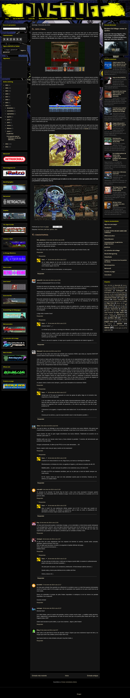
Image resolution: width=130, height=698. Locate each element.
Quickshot (124, 309)
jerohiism (107, 247)
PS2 (109, 307)
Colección (31, 19)
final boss (40, 229)
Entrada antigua (92, 675)
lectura (119, 321)
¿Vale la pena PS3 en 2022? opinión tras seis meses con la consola (119, 64)
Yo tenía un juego (109, 272)
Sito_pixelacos (41, 240)
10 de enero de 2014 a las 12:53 (49, 522)
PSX (123, 307)
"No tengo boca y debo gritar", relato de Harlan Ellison (119, 188)
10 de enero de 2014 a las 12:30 (57, 458)
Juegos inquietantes (119, 299)
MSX (125, 301)
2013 (6, 144)
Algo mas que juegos (110, 224)
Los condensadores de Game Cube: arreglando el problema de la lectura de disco (119, 157)
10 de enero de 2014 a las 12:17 (57, 259)
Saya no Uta (115, 310)
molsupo (39, 608)
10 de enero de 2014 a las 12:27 (57, 392)
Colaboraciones (67, 19)
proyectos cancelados (119, 325)
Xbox (105, 318)
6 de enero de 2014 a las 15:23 (52, 351)
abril (8, 122)
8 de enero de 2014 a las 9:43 (49, 425)
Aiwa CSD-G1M (108, 285)
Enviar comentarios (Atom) (69, 682)
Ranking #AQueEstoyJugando (48, 19)
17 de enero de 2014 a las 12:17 (52, 584)
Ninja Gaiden (108, 305)
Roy (38, 522)
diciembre (10, 108)
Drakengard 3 (108, 292)
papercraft (107, 325)
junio (8, 119)
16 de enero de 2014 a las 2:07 (51, 539)
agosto (9, 117)
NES (124, 303)
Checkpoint (107, 228)
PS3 (113, 307)
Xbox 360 (113, 318)
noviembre (10, 111)
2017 (6, 97)
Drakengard (119, 290)
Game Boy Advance (109, 296)
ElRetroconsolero (109, 236)
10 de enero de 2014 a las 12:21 (57, 323)
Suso (43, 259)
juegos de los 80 (111, 319)
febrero (9, 128)
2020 (6, 94)
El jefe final (10, 133)
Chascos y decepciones (118, 287)
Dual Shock (117, 292)
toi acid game (118, 328)
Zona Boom (107, 275)
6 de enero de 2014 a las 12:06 (55, 240)
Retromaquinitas (109, 265)
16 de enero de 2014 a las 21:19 (57, 558)
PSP (119, 307)
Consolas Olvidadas (120, 289)
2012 (6, 147)
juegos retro (109, 322)
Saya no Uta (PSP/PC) (119, 77)
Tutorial (112, 316)
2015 (6, 102)
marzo (9, 125)
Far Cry (114, 294)
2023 (6, 85)
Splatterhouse (120, 314)
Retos (107, 310)
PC (126, 305)
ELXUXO (39, 584)
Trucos (106, 316)
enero (9, 131)
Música (118, 303)
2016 (6, 99)
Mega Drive (110, 303)
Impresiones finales (110, 298)
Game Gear (120, 296)
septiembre (10, 114)
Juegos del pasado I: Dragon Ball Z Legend (119, 124)
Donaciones (79, 19)
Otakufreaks (108, 257)
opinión (52, 229)
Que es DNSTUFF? (18, 19)
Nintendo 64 (119, 305)
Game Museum (109, 239)
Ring (38, 630)
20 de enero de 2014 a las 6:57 (49, 630)
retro (56, 229)
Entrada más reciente (39, 675)
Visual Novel (121, 316)
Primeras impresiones (111, 309)
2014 (6, 105)
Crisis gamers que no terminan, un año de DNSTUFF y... (14, 138)
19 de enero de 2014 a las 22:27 (52, 608)
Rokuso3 (39, 351)
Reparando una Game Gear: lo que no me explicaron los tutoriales (119, 93)
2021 (6, 91)
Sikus (38, 425)
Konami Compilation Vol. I (115, 301)
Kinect (105, 301)
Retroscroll (107, 268)
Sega (122, 310)
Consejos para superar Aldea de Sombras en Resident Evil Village (119, 109)
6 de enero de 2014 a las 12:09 (51, 280)
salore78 (39, 280)
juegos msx (121, 319)
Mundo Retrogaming (110, 254)
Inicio (7, 19)
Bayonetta (117, 285)
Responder (40, 252)
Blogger (79, 694)
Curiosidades (108, 290)
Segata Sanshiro (108, 314)
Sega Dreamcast (108, 312)
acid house (124, 318)
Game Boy (121, 294)
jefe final (46, 229)
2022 (6, 88)
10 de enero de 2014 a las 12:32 (57, 505)
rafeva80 (39, 489)
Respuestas (42, 256)
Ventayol (39, 539)
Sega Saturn (120, 312)
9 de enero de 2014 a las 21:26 (51, 489)
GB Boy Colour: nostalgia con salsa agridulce (118, 204)
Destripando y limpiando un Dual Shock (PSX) (118, 140)
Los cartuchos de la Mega (112, 250)
